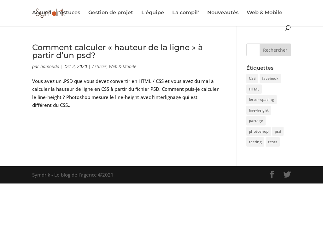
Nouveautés (222, 12)
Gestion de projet (110, 12)
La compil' (185, 12)
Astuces (70, 12)
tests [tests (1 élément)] (272, 141)
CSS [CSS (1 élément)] (252, 78)
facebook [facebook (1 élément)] (270, 78)
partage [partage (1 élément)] (256, 120)
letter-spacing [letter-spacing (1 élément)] (261, 99)
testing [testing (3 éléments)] (255, 141)
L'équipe (152, 12)
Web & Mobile (264, 12)
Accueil (41, 12)
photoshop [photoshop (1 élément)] (258, 131)
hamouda (49, 66)
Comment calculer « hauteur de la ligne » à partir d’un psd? (117, 51)
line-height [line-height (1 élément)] (259, 110)
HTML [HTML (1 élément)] (254, 89)
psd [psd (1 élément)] (278, 131)
